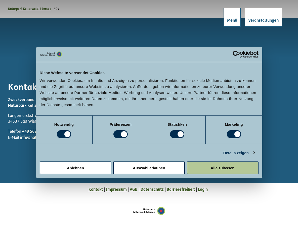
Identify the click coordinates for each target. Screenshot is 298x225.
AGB (134, 190)
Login (203, 190)
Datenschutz (152, 190)
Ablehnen (75, 168)
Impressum (116, 190)
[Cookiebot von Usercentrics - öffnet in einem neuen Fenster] (237, 54)
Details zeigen (236, 152)
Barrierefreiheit (181, 190)
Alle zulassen (222, 168)
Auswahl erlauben (149, 168)
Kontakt (96, 190)
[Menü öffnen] (231, 17)
